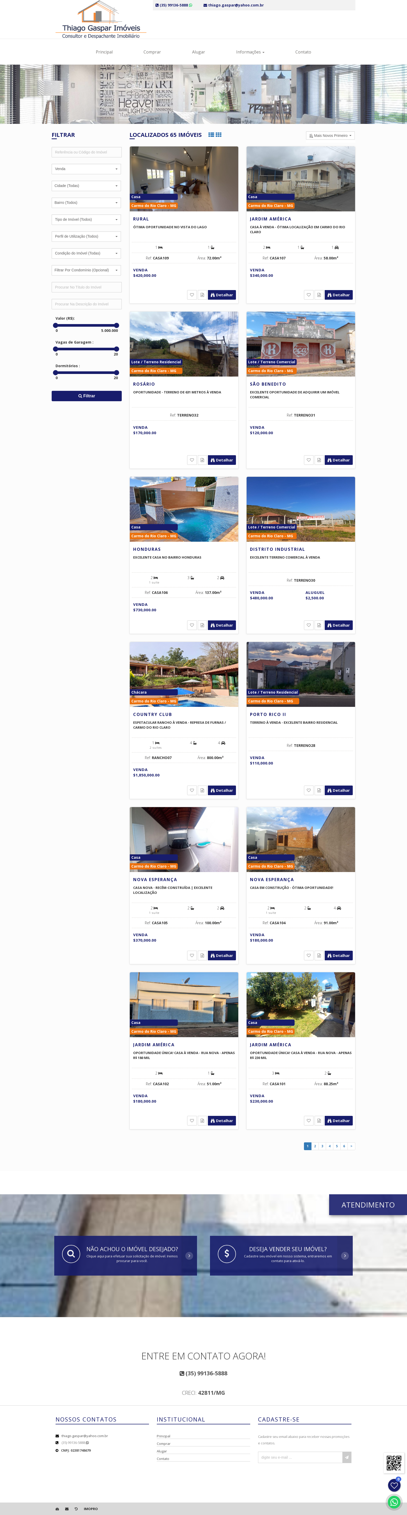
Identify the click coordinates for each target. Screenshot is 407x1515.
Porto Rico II (268, 714)
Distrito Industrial (277, 549)
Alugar (198, 52)
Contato (303, 52)
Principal (104, 52)
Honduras (147, 549)
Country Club (152, 714)
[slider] (55, 325)
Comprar (152, 52)
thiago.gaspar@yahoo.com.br (85, 1435)
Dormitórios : (68, 365)
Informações (250, 52)
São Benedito (268, 384)
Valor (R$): (65, 318)
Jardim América (270, 219)
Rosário (144, 384)
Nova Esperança (155, 879)
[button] (86, 169)
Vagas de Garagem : (74, 342)
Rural (141, 219)
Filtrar (86, 396)
